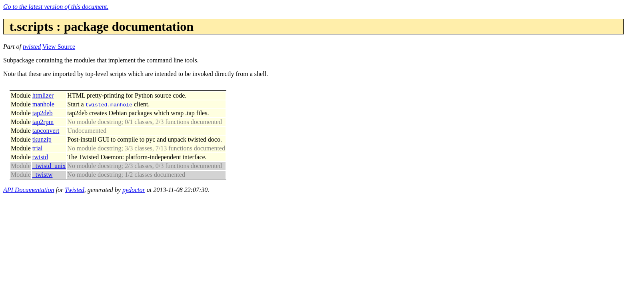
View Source (58, 46)
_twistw (42, 174)
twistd (40, 157)
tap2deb (42, 113)
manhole (43, 104)
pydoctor (133, 189)
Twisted (74, 189)
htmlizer (43, 95)
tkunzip (42, 139)
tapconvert (46, 130)
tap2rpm (43, 121)
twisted (32, 46)
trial (37, 148)
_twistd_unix (49, 165)
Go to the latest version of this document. (55, 6)
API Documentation (28, 189)
